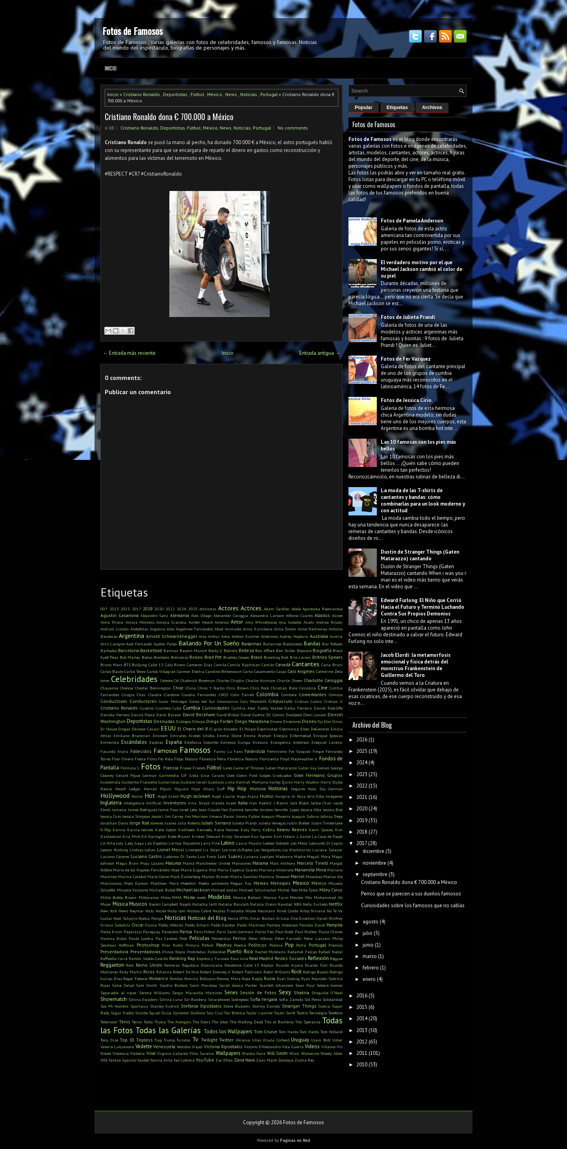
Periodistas (221, 938)
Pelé (183, 938)
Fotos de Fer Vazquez (406, 359)
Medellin (188, 883)
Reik (129, 965)
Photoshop (148, 945)
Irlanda (217, 803)
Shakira (301, 992)
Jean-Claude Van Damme (221, 809)
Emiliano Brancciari (131, 735)
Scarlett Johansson (276, 985)
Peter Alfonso (260, 938)
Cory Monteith (253, 701)
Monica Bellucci (247, 897)
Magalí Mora (318, 856)
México (214, 94)
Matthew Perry (164, 883)
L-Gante (303, 836)
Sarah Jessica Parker (238, 985)
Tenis (124, 1022)
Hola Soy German (325, 788)
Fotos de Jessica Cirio (406, 400)
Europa (244, 742)
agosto (370, 921)
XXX (103, 1060)
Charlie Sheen (289, 680)
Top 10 (127, 1040)
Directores (292, 721)
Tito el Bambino (279, 1022)
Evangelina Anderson (290, 742)
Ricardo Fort (316, 965)
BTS (127, 664)
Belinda (230, 650)
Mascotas (314, 876)
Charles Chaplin (231, 680)
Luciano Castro (146, 856)
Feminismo (277, 751)
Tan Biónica (234, 1013)
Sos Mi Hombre (114, 1006)
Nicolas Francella (228, 911)
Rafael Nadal (331, 951)
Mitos (165, 897)
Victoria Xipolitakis (223, 1046)
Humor (267, 796)
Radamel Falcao (302, 951)
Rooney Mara (229, 978)
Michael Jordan (224, 890)
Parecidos (170, 931)
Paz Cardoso (167, 938)
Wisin (294, 1053)
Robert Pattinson (247, 972)
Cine (323, 687)
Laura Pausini (248, 843)
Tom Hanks (288, 1031)
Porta (301, 945)
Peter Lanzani (317, 938)
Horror (137, 796)
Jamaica (119, 809)
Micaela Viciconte (132, 890)
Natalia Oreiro (263, 904)
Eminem (160, 735)
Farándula (255, 751)
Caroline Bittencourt (224, 671)
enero (369, 979)
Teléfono (335, 1013)
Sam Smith (146, 985)
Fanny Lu (223, 751)
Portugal (269, 94)
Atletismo (269, 636)
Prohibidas (196, 951)
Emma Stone (229, 735)
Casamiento (264, 671)
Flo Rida (165, 759)
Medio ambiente (213, 883)
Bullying (139, 664)
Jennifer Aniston (259, 809)
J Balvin (281, 803)
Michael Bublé (162, 890)
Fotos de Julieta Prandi (408, 317)
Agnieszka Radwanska (322, 609)
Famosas (166, 750)
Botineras (179, 657)
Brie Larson (300, 657)
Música (120, 904)
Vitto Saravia (201, 1053)
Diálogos (183, 721)
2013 (114, 609)
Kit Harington (153, 836)
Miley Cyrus (331, 890)
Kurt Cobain (284, 836)
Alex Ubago (201, 615)
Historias (278, 788)
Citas (141, 694)
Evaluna (260, 742)
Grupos (335, 775)
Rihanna (164, 972)
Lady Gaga (134, 843)
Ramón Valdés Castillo (148, 958)
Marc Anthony (282, 863)
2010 (361, 1064)
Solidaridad (332, 999)
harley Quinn (281, 782)
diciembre (373, 851)
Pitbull (207, 945)
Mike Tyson (308, 890)
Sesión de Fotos (258, 992)
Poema (240, 945)
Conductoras (113, 701)
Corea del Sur (202, 701)
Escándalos (134, 742)
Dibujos (198, 721)
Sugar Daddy (122, 1013)
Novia (233, 918)
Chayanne (109, 688)
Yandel (143, 1060)
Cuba (176, 708)
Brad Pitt (213, 657)
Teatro (302, 1013)
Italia (243, 803)
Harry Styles (332, 782)
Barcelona (128, 650)
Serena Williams (154, 992)
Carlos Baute (111, 671)
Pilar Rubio (172, 945)
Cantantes (305, 664)
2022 (170, 609)
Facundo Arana (114, 751)
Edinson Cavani (145, 729)
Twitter (226, 1040)
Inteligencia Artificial (143, 803)
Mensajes (281, 883)
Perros (239, 938)
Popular (363, 107)
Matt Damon (136, 883)
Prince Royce (173, 951)
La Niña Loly (111, 843)
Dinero (276, 721)
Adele (296, 609)
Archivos (432, 107)
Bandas (312, 643)
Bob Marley (130, 657)
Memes (261, 883)
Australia (319, 636)
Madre (300, 856)
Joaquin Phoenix (275, 816)
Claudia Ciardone (163, 694)
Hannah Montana (252, 782)
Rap (191, 958)
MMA (177, 897)
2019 (361, 820)
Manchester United (213, 863)
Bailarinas (251, 644)
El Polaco (247, 729)
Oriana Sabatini (115, 925)
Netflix (336, 904)
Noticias (248, 94)
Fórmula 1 (130, 768)
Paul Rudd (284, 931)
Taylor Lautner (259, 1013)
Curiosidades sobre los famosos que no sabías (413, 905)
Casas (281, 671)
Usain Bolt (321, 1040)
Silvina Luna (171, 999)
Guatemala (110, 782)
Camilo (267, 664)
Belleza (246, 650)
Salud (129, 985)
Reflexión (318, 958)
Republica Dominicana (202, 965)
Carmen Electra (190, 671)
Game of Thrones (248, 768)
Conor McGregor (173, 701)
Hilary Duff (214, 788)
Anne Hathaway (312, 629)
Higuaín (181, 788)
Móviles (296, 897)
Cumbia (191, 707)
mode (201, 897)
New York (108, 911)
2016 (361, 995)
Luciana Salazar (327, 849)
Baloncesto (292, 644)
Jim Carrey (174, 816)
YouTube (205, 1060)
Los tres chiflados (237, 849)
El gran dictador (223, 729)
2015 (125, 609)
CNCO (223, 694)
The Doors (201, 1022)
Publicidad (217, 951)
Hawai (106, 788)
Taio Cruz (214, 1013)
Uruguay (300, 1039)
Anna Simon (285, 629)
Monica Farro (275, 897)
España (174, 742)
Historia (258, 788)
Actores (228, 608)
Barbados (108, 650)
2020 (159, 609)
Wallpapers (228, 1053)
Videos (312, 1046)
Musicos (138, 904)
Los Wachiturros (296, 849)
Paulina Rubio (113, 938)
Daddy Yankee (270, 708)
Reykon (267, 965)
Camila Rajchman (244, 664)
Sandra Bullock (173, 985)
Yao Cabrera (184, 1060)
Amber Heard (201, 622)
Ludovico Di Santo (179, 856)
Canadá (283, 664)
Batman (170, 650)
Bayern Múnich (193, 650)
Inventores (174, 803)
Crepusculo (281, 701)
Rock (296, 971)
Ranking (177, 958)
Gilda (193, 775)
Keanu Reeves (292, 829)
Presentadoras (145, 951)
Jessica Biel (333, 809)
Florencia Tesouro (242, 759)
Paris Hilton (204, 931)
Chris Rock (259, 688)
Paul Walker (306, 931)
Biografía (322, 650)
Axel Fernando (139, 644)
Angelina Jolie (162, 629)
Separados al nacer (118, 992)
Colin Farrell (242, 694)
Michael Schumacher (257, 890)
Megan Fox (240, 883)
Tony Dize (109, 1040)
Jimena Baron (221, 816)
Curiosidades (216, 708)
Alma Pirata (111, 622)
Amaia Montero (140, 622)
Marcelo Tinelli (312, 863)
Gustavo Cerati (194, 782)
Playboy (224, 945)
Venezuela (164, 1046)
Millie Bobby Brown (118, 897)
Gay (313, 768)
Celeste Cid (169, 680)
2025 (193, 609)
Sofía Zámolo (291, 999)
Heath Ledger (128, 788)
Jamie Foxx (168, 809)
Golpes (265, 775)
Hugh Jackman (195, 796)
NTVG (244, 918)
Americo (222, 622)
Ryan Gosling (288, 978)
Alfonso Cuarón (299, 615)
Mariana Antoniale (276, 870)
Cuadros (147, 708)
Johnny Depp (332, 816)
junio (368, 944)
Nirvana (318, 911)
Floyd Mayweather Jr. (299, 759)
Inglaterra (111, 802)
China (190, 688)
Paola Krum (111, 931)
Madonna (284, 856)
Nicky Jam (176, 911)
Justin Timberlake (327, 823)
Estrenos (227, 742)
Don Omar (333, 721)
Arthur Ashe (219, 636)
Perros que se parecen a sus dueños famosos (411, 893)
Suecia (324, 1006)
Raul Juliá (239, 958)
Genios (323, 768)
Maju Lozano (152, 863)
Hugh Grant (168, 796)
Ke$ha (269, 829)
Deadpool (294, 714)
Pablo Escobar (223, 925)
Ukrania (242, 1040)
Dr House (108, 729)
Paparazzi (133, 931)
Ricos (149, 972)
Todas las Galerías (168, 1030)
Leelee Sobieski (276, 843)
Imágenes (334, 796)
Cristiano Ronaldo (141, 94)
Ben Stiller (285, 650)
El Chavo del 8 (193, 729)
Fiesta (140, 759)
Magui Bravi (127, 863)
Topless (144, 1040)
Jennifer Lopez (286, 809)
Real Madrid (261, 958)
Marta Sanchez (244, 876)
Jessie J (157, 816)
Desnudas (164, 721)
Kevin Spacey (321, 829)
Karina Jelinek (140, 829)
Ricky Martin (130, 972)
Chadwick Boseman (197, 680)
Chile (178, 688)
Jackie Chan (321, 803)
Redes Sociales (291, 958)
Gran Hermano (309, 775)
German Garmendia (161, 775)
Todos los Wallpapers (228, 1031)
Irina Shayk (198, 803)
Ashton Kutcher (245, 636)
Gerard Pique (128, 775)
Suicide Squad (147, 1013)
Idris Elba (315, 796)
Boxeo (196, 657)
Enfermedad (300, 735)
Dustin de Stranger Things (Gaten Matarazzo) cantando (420, 555)
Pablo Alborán (170, 925)
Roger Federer (135, 978)
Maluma (173, 863)
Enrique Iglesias (328, 735)
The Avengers (179, 1022)
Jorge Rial (139, 823)
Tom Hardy (309, 1031)
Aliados (322, 615)
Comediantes (312, 694)
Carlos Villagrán (161, 671)
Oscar (138, 925)
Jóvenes (156, 823)
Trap (158, 1040)
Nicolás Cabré (199, 911)
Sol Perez (312, 999)
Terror (137, 1022)
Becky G (215, 650)
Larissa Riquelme (184, 843)
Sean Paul (305, 985)
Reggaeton (112, 965)
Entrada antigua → (319, 353)
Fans (238, 751)
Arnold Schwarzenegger (171, 636)
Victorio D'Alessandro (262, 1046)
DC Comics (275, 714)
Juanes (170, 823)
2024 (181, 609)
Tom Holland (332, 1031)
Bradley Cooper (236, 657)
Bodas (147, 657)
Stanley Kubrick (164, 1006)
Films (152, 759)
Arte (202, 636)
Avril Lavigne (112, 644)
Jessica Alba (311, 809)
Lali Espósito (156, 843)
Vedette (143, 1046)
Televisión (108, 1022)
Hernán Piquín (158, 788)
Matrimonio (111, 883)
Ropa (246, 978)
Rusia (269, 978)
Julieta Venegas (272, 823)
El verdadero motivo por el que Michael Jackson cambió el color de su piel (421, 269)
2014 (361, 1018)
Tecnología (318, 1013)
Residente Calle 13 (241, 965)
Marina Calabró (132, 876)
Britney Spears (327, 657)
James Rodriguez (142, 809)
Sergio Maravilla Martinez (197, 992)
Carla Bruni (332, 664)
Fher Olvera (122, 759)
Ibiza (301, 796)
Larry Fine (210, 843)
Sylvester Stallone (189, 1013)
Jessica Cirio (110, 816)
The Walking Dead (246, 1022)
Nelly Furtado (315, 904)
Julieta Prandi (244, 823)
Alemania (179, 615)
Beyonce (304, 650)
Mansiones (241, 863)
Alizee (337, 615)
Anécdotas (139, 629)
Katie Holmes (226, 829)
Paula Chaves (331, 931)
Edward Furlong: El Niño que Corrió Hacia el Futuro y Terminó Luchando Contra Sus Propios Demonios (422, 607)
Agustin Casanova (119, 615)
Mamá (189, 863)
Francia (170, 768)
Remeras (172, 965)
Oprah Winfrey (330, 918)
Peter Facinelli (288, 938)
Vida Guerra (292, 1046)
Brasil (256, 657)
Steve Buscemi (236, 1006)
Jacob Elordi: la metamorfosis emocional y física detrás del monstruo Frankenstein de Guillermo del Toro (415, 665)
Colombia (267, 694)
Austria (336, 636)
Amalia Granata (171, 622)
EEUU (168, 728)
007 (103, 609)
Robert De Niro (186, 972)
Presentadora (114, 951)
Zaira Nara (244, 1060)
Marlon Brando (215, 876)
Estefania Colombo (201, 742)
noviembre (374, 863)
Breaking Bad (276, 657)
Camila (220, 664)
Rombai (176, 978)
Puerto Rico (240, 951)
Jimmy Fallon (248, 816)
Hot (150, 795)
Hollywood (115, 795)
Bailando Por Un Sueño (208, 643)
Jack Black (299, 803)
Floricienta (269, 759)
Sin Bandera (195, 999)
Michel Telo (287, 890)
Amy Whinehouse (261, 622)
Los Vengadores (267, 849)
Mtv (308, 897)
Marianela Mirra (310, 870)
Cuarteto (163, 708)
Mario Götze (158, 876)
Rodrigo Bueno (315, 972)
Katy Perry (251, 829)
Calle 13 (155, 664)
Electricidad (267, 729)
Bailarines (272, 644)
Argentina (131, 635)
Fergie (318, 751)
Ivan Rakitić (260, 803)
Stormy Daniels (266, 1006)
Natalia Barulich (233, 904)
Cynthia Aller (244, 708)
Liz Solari (211, 849)
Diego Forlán (219, 721)
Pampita (334, 925)
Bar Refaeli (332, 644)
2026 (361, 739)
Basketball (151, 650)
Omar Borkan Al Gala (269, 918)
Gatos (303, 768)
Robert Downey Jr (215, 972)
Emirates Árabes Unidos (192, 735)
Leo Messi (299, 843)
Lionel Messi (170, 849)
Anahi (309, 622)
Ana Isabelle (290, 622)
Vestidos (184, 1046)
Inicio (111, 68)
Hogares (298, 788)
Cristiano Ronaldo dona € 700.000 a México (169, 116)
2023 (361, 774)
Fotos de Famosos (132, 31)
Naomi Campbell (163, 904)
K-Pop (105, 829)
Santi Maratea (203, 985)
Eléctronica (289, 729)
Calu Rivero (175, 664)
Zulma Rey (304, 1060)
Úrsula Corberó (276, 1040)
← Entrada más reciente (129, 353)
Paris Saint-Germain (235, 931)
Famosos (195, 750)
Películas (199, 938)
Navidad (285, 904)
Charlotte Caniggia (323, 680)
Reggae (336, 958)
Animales (233, 629)
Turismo (183, 1040)
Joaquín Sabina (305, 816)
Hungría (282, 796)
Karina (119, 829)
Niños (304, 911)
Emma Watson (257, 735)
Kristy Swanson (236, 836)
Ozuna (151, 925)
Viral (151, 1053)
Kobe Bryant (179, 836)
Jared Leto (188, 809)
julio (367, 933)
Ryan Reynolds (314, 978)
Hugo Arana (247, 796)
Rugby (257, 978)
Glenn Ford (247, 775)
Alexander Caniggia (230, 615)
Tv (195, 1039)
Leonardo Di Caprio (326, 843)
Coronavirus (227, 701)
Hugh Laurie (223, 796)
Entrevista (109, 742)
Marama (260, 863)
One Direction (303, 918)
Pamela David (312, 925)
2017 (136, 609)
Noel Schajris (125, 918)
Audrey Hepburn (294, 636)
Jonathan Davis (114, 823)
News (231, 94)
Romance (158, 978)
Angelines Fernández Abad (199, 629)
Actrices (251, 608)
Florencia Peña (212, 759)
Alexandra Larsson (267, 615)
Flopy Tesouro (186, 759)
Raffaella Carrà (114, 958)
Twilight (209, 1040)
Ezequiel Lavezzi (327, 742)
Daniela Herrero (115, 714)
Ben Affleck (265, 650)
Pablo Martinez (251, 925)
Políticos (257, 945)
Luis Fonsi (207, 856)
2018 (147, 609)
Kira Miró (131, 836)
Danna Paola (143, 714)
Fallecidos (141, 751)
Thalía (160, 1022)
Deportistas (175, 94)
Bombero (161, 657)
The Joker (220, 1022)
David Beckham (199, 714)
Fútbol (197, 94)
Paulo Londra (141, 938)
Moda (189, 897)
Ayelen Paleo (165, 644)
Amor (237, 622)
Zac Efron (224, 1060)
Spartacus (139, 1006)
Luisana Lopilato (259, 856)
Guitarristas (169, 782)
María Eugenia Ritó (198, 870)
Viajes (197, 1046)
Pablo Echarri (197, 925)
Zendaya (285, 1060)
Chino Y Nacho (211, 688)
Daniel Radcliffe (328, 708)
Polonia (276, 945)
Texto (148, 1022)
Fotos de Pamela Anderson (412, 220)
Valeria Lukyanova (117, 1046)
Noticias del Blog (207, 918)
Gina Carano (212, 775)
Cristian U (333, 701)
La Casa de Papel (327, 836)
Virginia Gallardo (172, 1053)
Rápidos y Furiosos (212, 958)
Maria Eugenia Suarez (237, 870)
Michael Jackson (193, 890)
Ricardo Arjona (289, 965)
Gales (227, 768)
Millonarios (149, 897)
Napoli (185, 904)
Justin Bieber (298, 823)
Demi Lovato (314, 714)
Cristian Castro (308, 701)
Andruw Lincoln (114, 629)
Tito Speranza (308, 1022)
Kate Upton (165, 829)
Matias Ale (333, 876)
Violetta (137, 1053)
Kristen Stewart (206, 836)
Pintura (192, 945)
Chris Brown (237, 688)
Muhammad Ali (328, 897)
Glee (230, 775)
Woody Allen (332, 1053)
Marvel (297, 876)
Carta (248, 671)
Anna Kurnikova (257, 629)
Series (231, 992)
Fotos (151, 766)
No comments (293, 128)
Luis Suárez (230, 856)
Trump (169, 1040)
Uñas (256, 1040)
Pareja (186, 931)
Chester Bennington (153, 688)
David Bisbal (228, 714)
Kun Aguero (261, 836)
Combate (288, 694)
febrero (371, 967)
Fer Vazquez (300, 751)
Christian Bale (284, 688)
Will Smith (277, 1053)
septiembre (375, 874)
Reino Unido (149, 965)
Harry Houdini (306, 782)
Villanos (328, 1046)
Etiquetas (397, 107)
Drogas (124, 729)
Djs (320, 721)
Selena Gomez (330, 985)
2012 (361, 1041)
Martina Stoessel (274, 876)
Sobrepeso (239, 999)
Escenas (156, 742)
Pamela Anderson (282, 925)
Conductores (143, 701)
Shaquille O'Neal (327, 992)
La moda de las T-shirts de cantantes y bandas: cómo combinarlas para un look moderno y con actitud (423, 500)
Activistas (207, 609)
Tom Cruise (266, 1031)
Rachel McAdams (270, 951)
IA (293, 796)
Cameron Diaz (199, 664)
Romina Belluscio (199, 978)
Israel (231, 803)
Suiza (166, 1013)
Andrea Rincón (329, 622)
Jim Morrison (196, 816)
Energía (280, 735)
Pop (289, 944)
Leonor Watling (114, 849)
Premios (335, 945)
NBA (298, 904)
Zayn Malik (266, 1060)
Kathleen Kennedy (195, 829)
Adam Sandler (277, 609)
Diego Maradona (252, 721)
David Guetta (253, 714)
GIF (184, 775)
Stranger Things (299, 1006)
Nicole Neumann (260, 911)
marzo (370, 956)
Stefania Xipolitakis (201, 1006)
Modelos (219, 897)
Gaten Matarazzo (281, 768)
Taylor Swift (284, 1013)
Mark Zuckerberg (185, 876)
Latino (228, 843)
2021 (361, 797)
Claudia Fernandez (199, 694)
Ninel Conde (287, 911)
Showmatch (113, 999)
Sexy (285, 992)
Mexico (301, 883)
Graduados (282, 775)
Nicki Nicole (155, 911)
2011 (361, 1053)
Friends (199, 768)
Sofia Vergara (264, 999)
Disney (309, 721)
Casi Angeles (301, 671)
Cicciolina (307, 688)
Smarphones (219, 999)
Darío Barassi (168, 714)
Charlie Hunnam (261, 680)
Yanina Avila (161, 1060)
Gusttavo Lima (221, 782)
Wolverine (310, 1053)
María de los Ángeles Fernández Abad (146, 870)
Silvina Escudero (143, 999)
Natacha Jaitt (204, 904)
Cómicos (336, 694)
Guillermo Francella (139, 782)
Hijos (195, 788)
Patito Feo (264, 931)
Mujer (105, 904)
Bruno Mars (111, 664)
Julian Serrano (216, 823)
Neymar (137, 911)
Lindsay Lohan (143, 849)
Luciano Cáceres (114, 856)
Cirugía (128, 694)
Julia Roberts (189, 823)
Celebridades (134, 679)
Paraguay (151, 931)
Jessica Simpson (136, 816)
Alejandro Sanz (155, 615)
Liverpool (193, 849)
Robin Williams (276, 972)
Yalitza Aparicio (122, 1060)
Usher (337, 1040)
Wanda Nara (253, 1053)
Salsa (117, 985)
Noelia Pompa (150, 918)
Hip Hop (237, 788)
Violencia (121, 1053)
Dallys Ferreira (298, 708)
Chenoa (126, 688)
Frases (185, 768)
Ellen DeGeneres (315, 729)
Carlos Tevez (135, 671)
